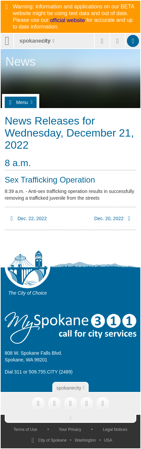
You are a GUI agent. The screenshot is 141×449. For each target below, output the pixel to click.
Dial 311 (13, 372)
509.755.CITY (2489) (51, 372)
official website (67, 20)
